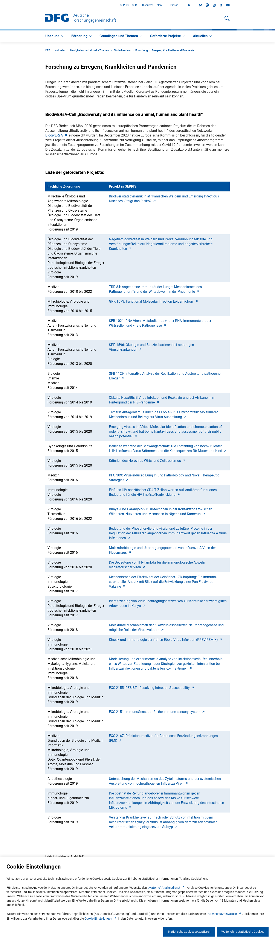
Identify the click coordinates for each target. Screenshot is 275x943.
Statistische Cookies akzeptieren (189, 931)
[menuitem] (54, 36)
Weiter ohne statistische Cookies (242, 931)
